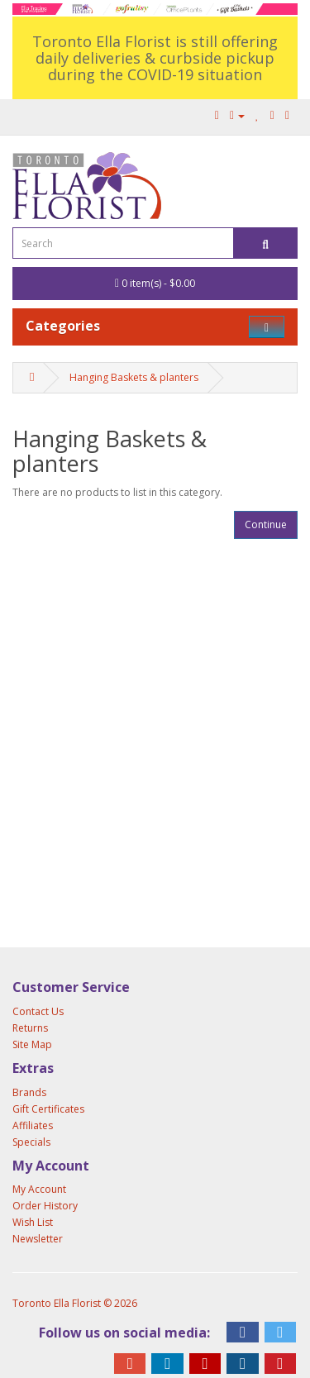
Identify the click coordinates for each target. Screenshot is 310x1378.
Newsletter (37, 1239)
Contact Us (38, 1011)
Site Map (32, 1044)
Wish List (32, 1222)
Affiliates (32, 1125)
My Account (39, 1189)
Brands (29, 1092)
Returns (30, 1028)
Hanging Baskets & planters (133, 377)
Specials (31, 1142)
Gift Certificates (48, 1109)
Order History (45, 1206)
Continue (266, 524)
